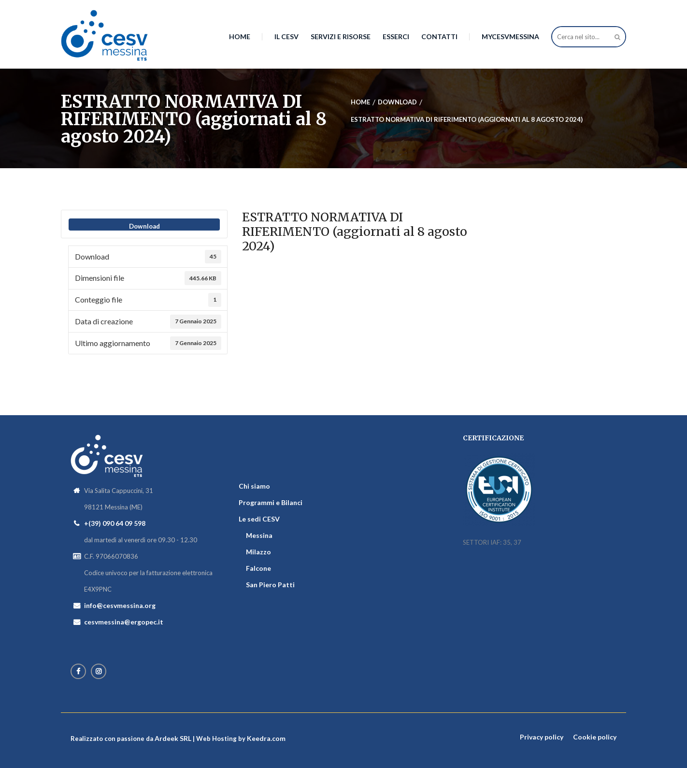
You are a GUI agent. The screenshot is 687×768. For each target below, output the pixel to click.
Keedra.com (266, 738)
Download (144, 226)
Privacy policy (541, 737)
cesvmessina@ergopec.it (123, 622)
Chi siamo (254, 486)
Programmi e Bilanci (270, 502)
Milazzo (258, 552)
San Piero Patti (270, 584)
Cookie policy (594, 737)
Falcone (258, 568)
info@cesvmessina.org (120, 605)
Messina (259, 535)
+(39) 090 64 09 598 (114, 523)
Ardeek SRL (173, 738)
